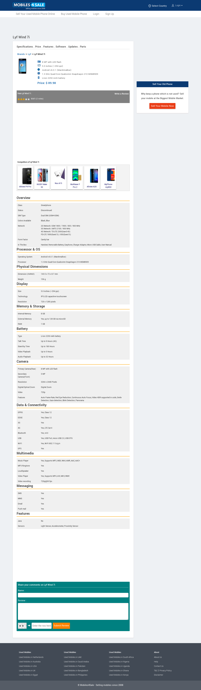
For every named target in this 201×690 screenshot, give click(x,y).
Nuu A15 (59, 176)
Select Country (157, 6)
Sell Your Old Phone (162, 84)
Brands (21, 54)
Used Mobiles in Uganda (119, 666)
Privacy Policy (166, 670)
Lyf (29, 54)
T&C (156, 670)
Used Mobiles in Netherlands (31, 657)
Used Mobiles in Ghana (119, 670)
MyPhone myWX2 (109, 178)
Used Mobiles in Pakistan (74, 666)
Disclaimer (158, 675)
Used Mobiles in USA (28, 666)
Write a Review (122, 94)
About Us (158, 657)
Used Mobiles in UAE (72, 657)
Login (177, 5)
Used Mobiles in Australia (30, 661)
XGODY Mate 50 (42, 178)
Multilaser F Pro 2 (75, 178)
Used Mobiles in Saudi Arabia (76, 661)
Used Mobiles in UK (27, 670)
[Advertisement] (100, 26)
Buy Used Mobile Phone (74, 14)
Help (156, 661)
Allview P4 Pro (25, 177)
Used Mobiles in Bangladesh (76, 670)
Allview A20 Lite (92, 178)
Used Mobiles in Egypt (28, 675)
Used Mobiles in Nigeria (119, 661)
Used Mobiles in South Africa (121, 657)
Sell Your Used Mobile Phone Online (35, 14)
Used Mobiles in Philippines (75, 675)
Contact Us (158, 666)
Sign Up (109, 14)
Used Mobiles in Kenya (118, 675)
